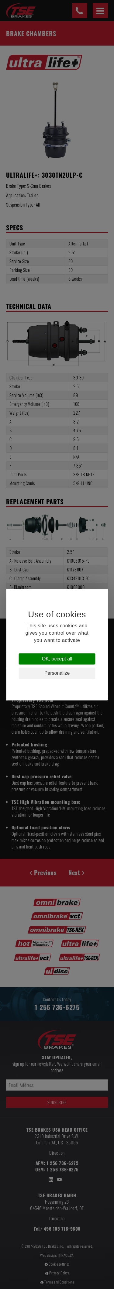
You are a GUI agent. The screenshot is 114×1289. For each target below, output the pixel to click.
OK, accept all (57, 659)
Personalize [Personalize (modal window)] (57, 673)
